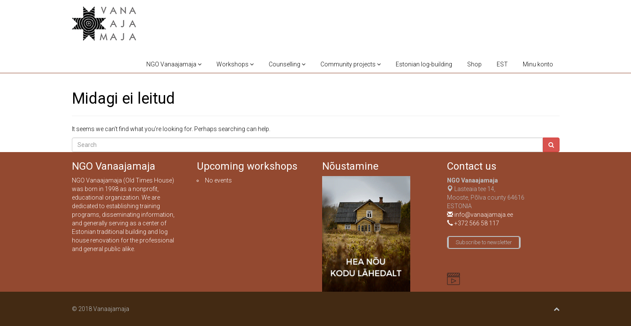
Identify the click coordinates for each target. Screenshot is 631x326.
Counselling (287, 64)
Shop (474, 64)
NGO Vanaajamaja (173, 64)
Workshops (235, 64)
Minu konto (538, 64)
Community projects (350, 64)
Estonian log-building (424, 64)
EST (502, 64)
